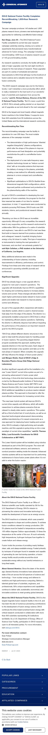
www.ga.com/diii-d (12, 628)
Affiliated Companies (14, 700)
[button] (24, 725)
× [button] (45, 709)
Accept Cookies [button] (13, 730)
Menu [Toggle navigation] (41, 5)
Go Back (6, 660)
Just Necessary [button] (35, 730)
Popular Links (10, 675)
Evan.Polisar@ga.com (10, 645)
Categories (8, 682)
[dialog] (24, 720)
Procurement (10, 688)
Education (8, 694)
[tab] (24, 675)
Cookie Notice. (23, 722)
